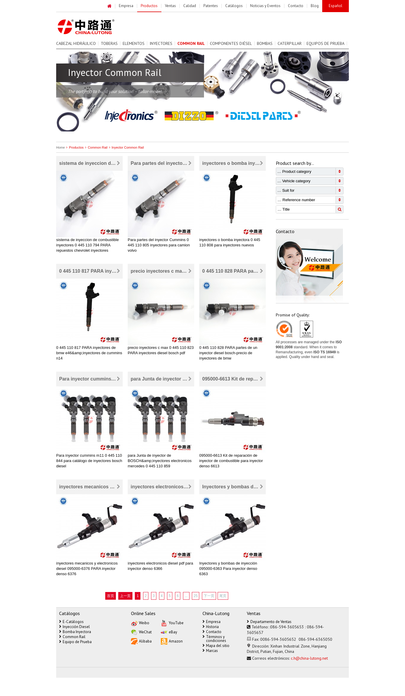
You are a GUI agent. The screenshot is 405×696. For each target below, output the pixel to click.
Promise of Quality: (293, 315)
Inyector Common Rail (126, 147)
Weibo (140, 622)
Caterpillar (290, 43)
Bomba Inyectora (75, 631)
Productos (74, 147)
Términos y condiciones (214, 638)
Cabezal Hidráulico (76, 43)
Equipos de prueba (325, 43)
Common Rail (96, 147)
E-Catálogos (71, 621)
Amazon (172, 641)
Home (60, 147)
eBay (169, 632)
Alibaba (141, 641)
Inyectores (161, 43)
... (186, 596)
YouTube (172, 622)
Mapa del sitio (216, 645)
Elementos (134, 43)
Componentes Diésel (231, 43)
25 (195, 596)
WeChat (141, 632)
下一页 (209, 596)
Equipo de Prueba (75, 641)
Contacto (212, 631)
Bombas (265, 43)
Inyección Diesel (74, 626)
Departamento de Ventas (269, 621)
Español (335, 5)
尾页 (222, 596)
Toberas (109, 43)
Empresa (212, 621)
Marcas (210, 650)
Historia (211, 626)
